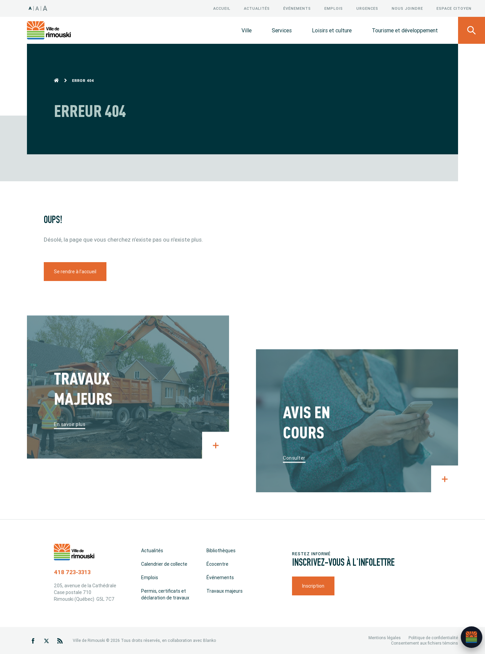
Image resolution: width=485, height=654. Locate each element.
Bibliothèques (220, 551)
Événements (297, 8)
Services (282, 30)
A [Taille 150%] (45, 8)
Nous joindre (407, 8)
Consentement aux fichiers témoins (424, 643)
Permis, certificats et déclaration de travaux (165, 594)
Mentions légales (384, 637)
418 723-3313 (72, 572)
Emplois (333, 8)
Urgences (367, 8)
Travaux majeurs (224, 591)
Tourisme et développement (405, 30)
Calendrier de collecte (164, 564)
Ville (246, 30)
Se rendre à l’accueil (75, 272)
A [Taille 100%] (30, 8)
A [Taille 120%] (37, 8)
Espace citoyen (454, 8)
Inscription (313, 586)
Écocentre (217, 564)
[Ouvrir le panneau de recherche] (471, 30)
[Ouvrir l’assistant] (471, 637)
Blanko (209, 640)
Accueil (221, 8)
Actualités (257, 8)
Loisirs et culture (332, 30)
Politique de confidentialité (433, 637)
